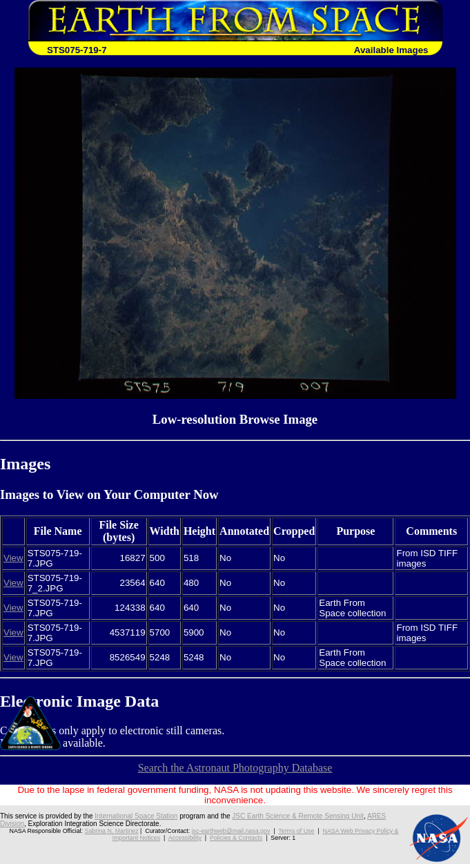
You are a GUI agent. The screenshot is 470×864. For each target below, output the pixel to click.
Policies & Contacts (236, 837)
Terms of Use (296, 830)
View (13, 558)
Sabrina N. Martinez (111, 830)
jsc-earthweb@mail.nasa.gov (231, 830)
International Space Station (136, 816)
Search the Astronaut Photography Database (235, 768)
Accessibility (185, 837)
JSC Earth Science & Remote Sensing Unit (298, 816)
